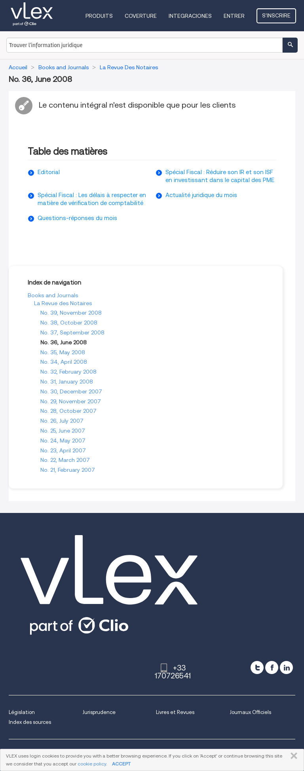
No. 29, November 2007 (70, 401)
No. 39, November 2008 (71, 313)
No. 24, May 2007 (63, 440)
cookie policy (92, 763)
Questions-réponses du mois (77, 218)
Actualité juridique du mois (201, 195)
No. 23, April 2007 (63, 450)
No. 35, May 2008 (62, 352)
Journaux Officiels (250, 712)
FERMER (292, 756)
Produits (99, 16)
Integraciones (190, 16)
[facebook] (271, 667)
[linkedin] (286, 667)
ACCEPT (121, 763)
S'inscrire (276, 15)
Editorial (49, 172)
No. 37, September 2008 (72, 332)
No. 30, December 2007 (71, 391)
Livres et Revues (175, 712)
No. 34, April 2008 (63, 362)
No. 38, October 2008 (68, 322)
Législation (22, 712)
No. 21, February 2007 (67, 470)
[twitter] (257, 667)
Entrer (234, 16)
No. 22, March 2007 (65, 460)
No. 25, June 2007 (62, 430)
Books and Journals (53, 295)
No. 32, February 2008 (68, 371)
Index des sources (30, 722)
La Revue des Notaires (63, 303)
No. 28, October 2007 (68, 411)
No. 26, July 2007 (62, 421)
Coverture (141, 16)
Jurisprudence (99, 712)
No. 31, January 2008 (66, 381)
